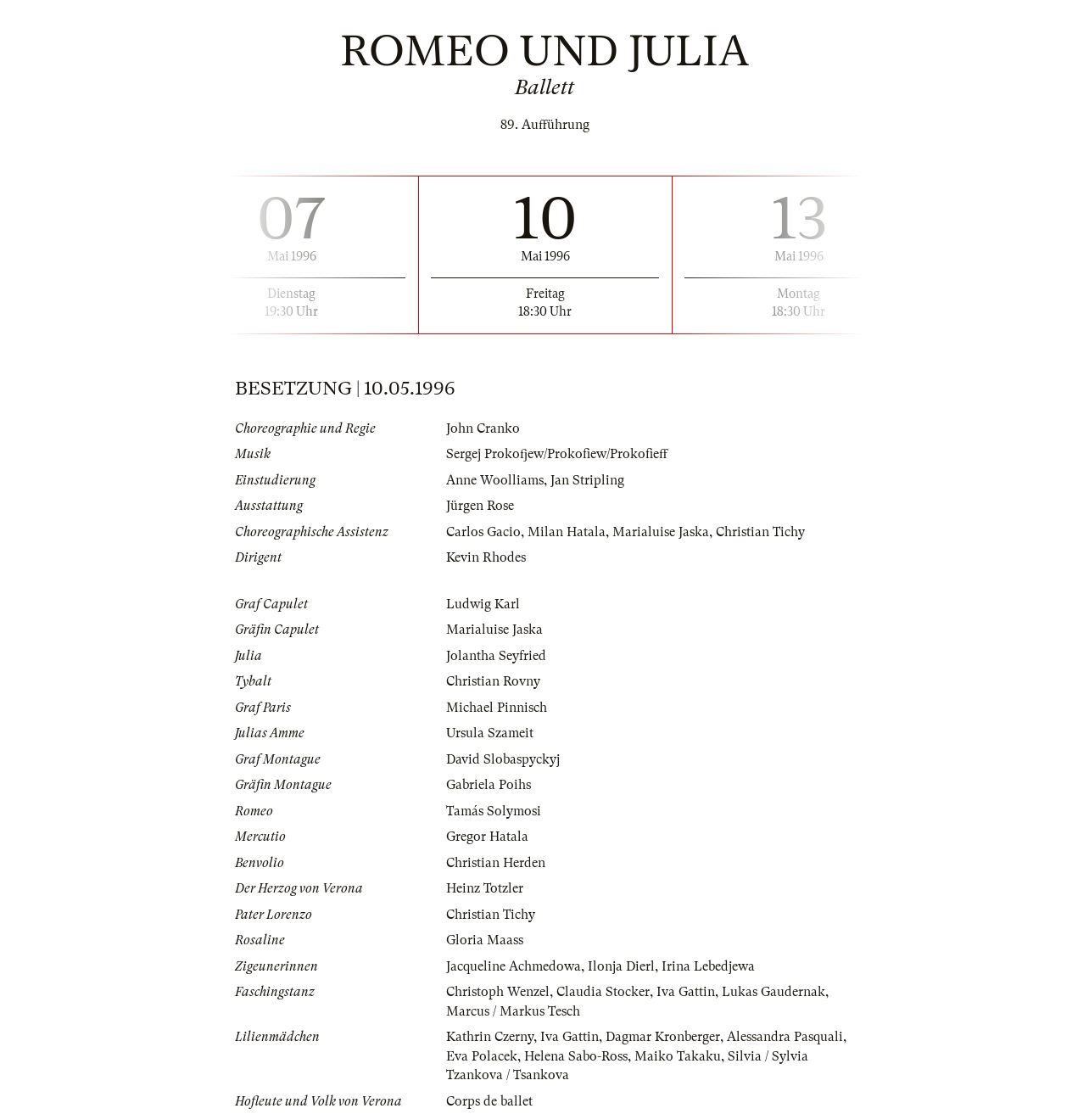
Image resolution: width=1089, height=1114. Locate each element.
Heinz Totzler (484, 888)
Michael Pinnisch (496, 707)
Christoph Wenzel (498, 991)
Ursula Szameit (489, 733)
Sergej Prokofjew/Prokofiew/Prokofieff (556, 454)
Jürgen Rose (480, 505)
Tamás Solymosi (493, 811)
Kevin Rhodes (486, 557)
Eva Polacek (481, 1056)
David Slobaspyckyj (503, 759)
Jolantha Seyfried (496, 655)
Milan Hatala (567, 532)
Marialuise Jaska (660, 532)
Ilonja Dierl (621, 966)
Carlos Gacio (483, 532)
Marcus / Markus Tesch (513, 1011)
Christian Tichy (760, 532)
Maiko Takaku (677, 1056)
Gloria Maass (484, 940)
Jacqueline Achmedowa (513, 966)
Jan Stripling (587, 480)
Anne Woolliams (495, 480)
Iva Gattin (685, 991)
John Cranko (483, 428)
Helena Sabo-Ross (576, 1056)
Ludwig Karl (483, 604)
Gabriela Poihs (488, 784)
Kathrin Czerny (489, 1036)
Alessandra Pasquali (785, 1036)
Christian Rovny (493, 681)
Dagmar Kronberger (663, 1036)
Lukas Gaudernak (773, 991)
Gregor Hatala (487, 836)
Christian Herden (495, 862)
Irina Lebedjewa (708, 966)
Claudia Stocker (603, 991)
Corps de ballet (489, 1101)
